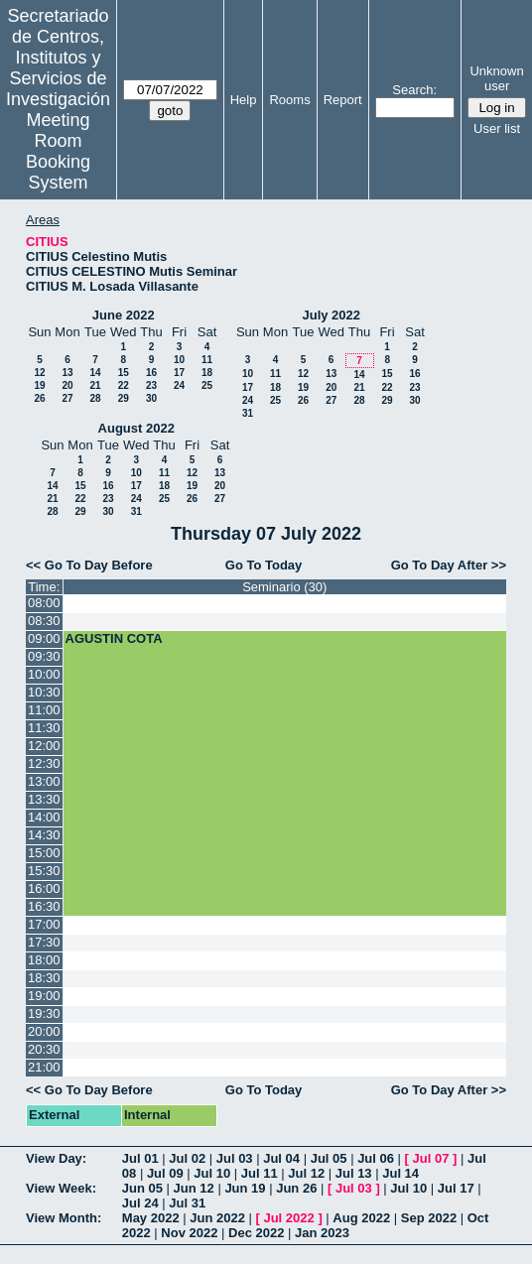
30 (151, 398)
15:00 (44, 852)
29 (123, 398)
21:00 (44, 1067)
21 (94, 385)
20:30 (44, 1049)
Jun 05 (142, 1188)
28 (94, 398)
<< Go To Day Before (89, 565)
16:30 (44, 906)
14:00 (44, 817)
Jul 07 (431, 1158)
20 (67, 385)
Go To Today (264, 565)
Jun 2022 (217, 1217)
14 (94, 372)
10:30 (44, 692)
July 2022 (331, 315)
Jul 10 (212, 1173)
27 (67, 398)
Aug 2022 (361, 1217)
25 (206, 385)
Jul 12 (306, 1173)
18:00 (44, 959)
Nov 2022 (189, 1232)
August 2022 (136, 428)
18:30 (44, 977)
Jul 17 (456, 1188)
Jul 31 (187, 1203)
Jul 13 (353, 1173)
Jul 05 (329, 1158)
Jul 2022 (288, 1217)
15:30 (44, 870)
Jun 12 (194, 1188)
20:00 (44, 1031)
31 (247, 413)
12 (39, 372)
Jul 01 (140, 1158)
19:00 (44, 995)
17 (179, 372)
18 (206, 372)
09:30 (44, 656)
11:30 (44, 727)
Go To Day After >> (448, 565)
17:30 (44, 942)
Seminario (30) (284, 586)
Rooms (289, 99)
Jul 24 (140, 1203)
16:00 (44, 888)
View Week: (61, 1188)
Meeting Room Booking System (58, 151)
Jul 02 (187, 1158)
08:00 (44, 602)
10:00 (44, 674)
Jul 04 (281, 1158)
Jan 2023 (322, 1232)
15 (123, 372)
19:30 (44, 1013)
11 (206, 359)
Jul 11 (259, 1173)
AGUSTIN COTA (114, 638)
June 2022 (123, 315)
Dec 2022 (256, 1232)
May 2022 (151, 1217)
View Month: (63, 1217)
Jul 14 (400, 1173)
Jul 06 (375, 1158)
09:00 (44, 638)
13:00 (44, 781)
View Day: (56, 1158)
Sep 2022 (429, 1217)
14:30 (44, 834)
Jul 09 (165, 1173)
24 (179, 385)
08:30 (44, 620)
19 (39, 385)
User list (496, 128)
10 (179, 359)
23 (151, 385)
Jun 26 (296, 1188)
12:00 (44, 745)
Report (343, 99)
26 (39, 398)
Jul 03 (234, 1158)
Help (243, 99)
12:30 (44, 763)
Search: (414, 89)
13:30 (44, 799)
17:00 (44, 924)
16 (151, 372)
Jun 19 (244, 1188)
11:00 (44, 709)
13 (67, 372)
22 (123, 385)
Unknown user (496, 78)
